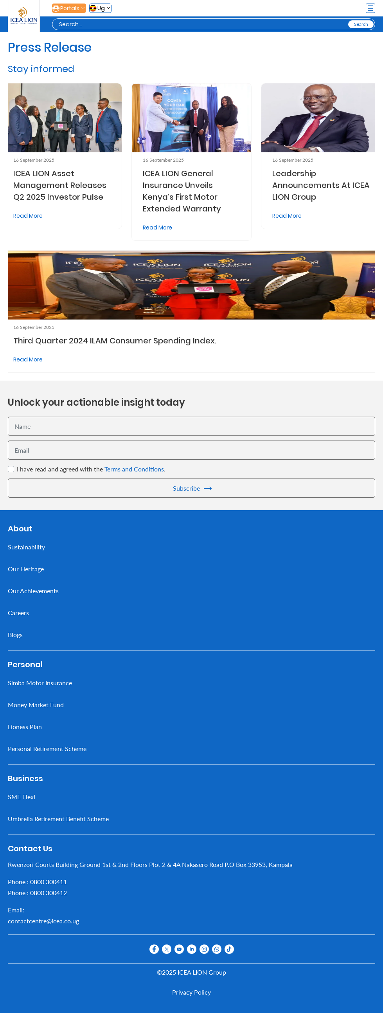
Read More (28, 216)
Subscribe (186, 488)
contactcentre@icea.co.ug (43, 921)
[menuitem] (191, 547)
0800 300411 (48, 881)
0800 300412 (48, 892)
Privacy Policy (191, 992)
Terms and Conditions (134, 469)
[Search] (203, 24)
